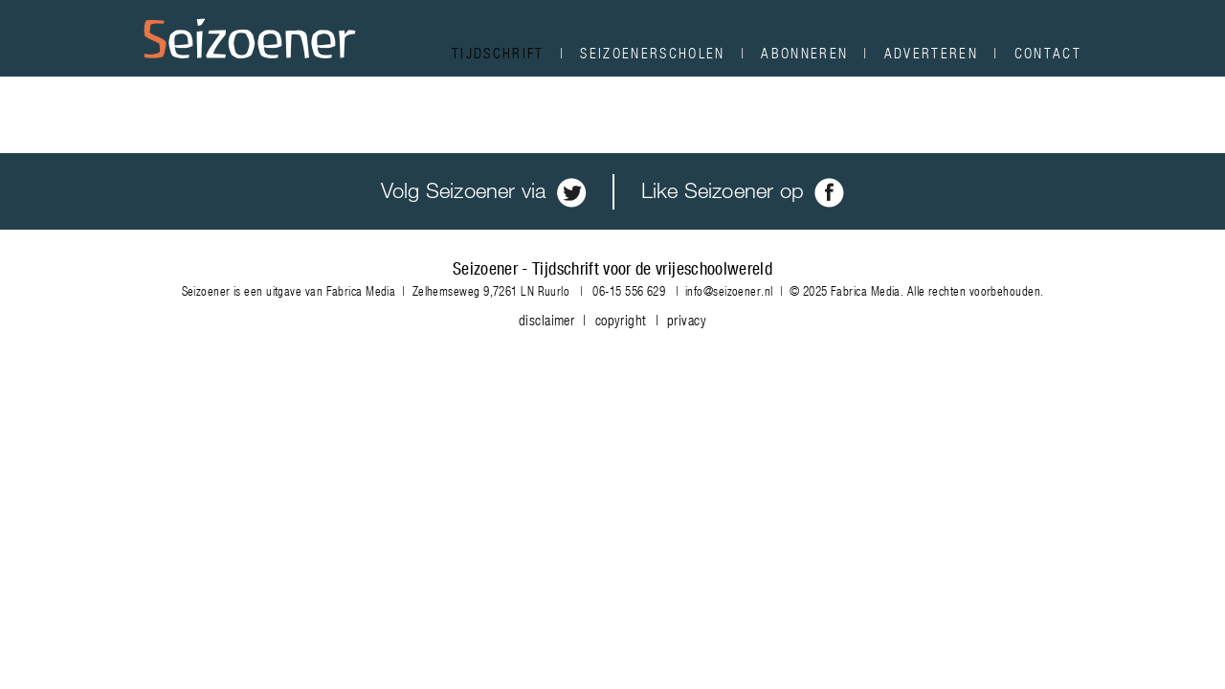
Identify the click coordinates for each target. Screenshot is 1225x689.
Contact (1047, 52)
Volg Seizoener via (484, 190)
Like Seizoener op (743, 190)
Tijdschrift (498, 52)
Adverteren (931, 52)
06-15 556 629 (628, 290)
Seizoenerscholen (652, 52)
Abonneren (804, 52)
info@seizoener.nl (729, 290)
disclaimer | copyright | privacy (612, 319)
